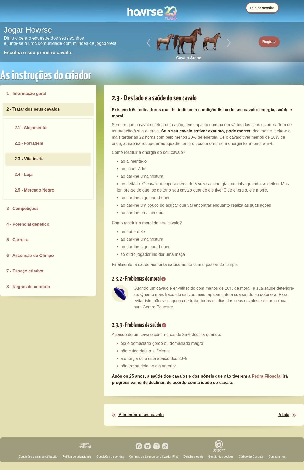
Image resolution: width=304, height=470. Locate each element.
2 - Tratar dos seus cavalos (33, 109)
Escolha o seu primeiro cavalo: (38, 52)
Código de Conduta (251, 456)
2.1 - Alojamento (31, 127)
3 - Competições (22, 208)
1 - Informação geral (26, 93)
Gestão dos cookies (221, 456)
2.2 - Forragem (29, 143)
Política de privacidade (77, 456)
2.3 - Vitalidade (29, 159)
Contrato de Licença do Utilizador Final (154, 456)
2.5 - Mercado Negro (34, 190)
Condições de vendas (110, 456)
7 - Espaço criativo (24, 271)
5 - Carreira (17, 240)
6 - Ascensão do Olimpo (30, 255)
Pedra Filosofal (267, 376)
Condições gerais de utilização (37, 456)
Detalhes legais (193, 456)
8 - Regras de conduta (28, 286)
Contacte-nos (276, 456)
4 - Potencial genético (27, 224)
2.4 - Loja (23, 174)
